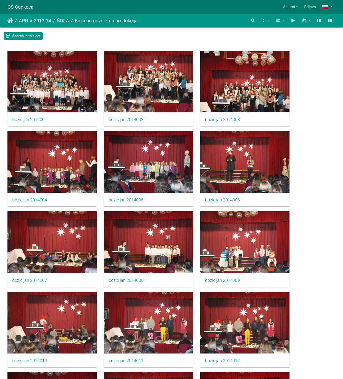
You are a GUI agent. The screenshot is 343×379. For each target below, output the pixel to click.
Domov (10, 20)
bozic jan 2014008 (281, 182)
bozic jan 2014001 (29, 111)
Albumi (289, 7)
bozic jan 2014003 (197, 111)
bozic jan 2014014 (113, 325)
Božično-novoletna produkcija (106, 21)
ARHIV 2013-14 (35, 21)
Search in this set (23, 36)
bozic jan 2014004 (281, 111)
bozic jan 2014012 (281, 254)
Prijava (310, 7)
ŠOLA (63, 21)
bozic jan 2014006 (113, 182)
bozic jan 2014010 (113, 254)
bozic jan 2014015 (197, 325)
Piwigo (181, 368)
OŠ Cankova (20, 7)
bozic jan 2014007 (197, 182)
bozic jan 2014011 (197, 254)
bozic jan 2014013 (29, 325)
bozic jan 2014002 (113, 111)
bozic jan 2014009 (29, 254)
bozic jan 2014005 (29, 182)
